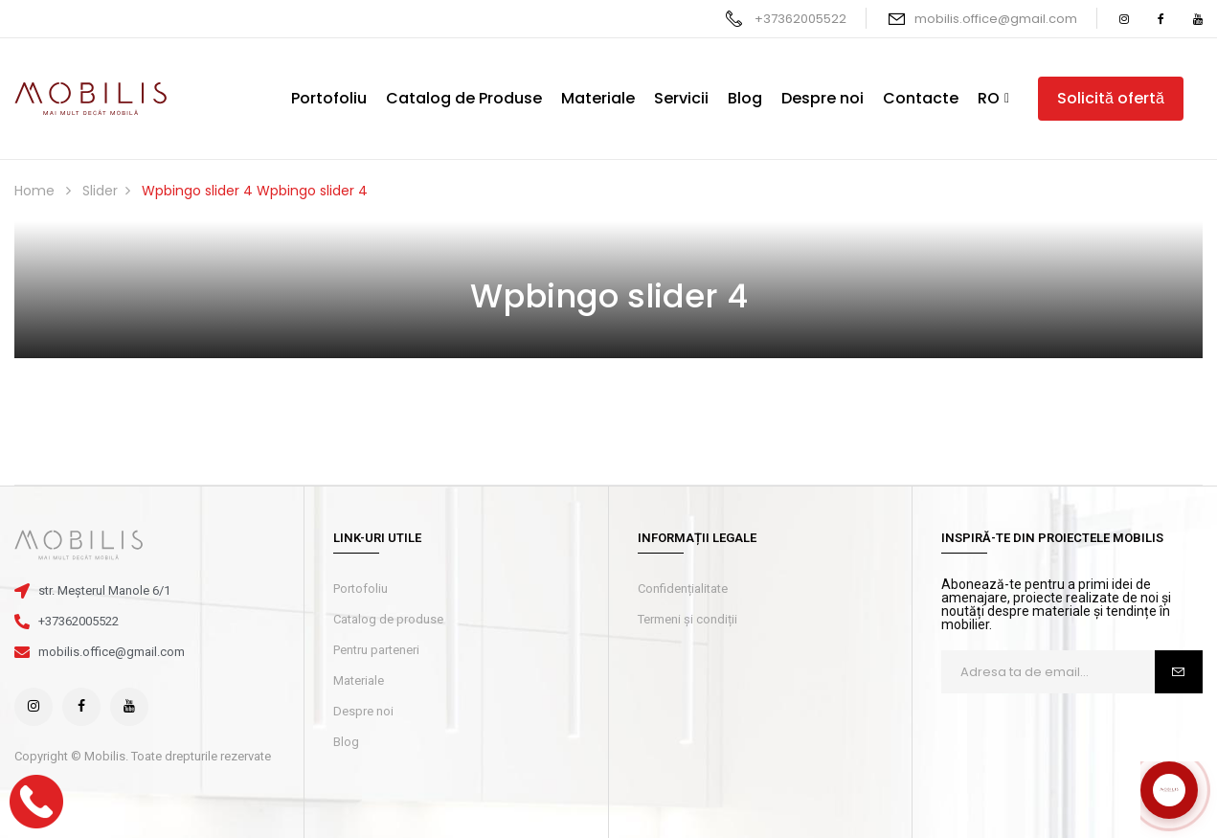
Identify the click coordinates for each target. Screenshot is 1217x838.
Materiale (358, 680)
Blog (346, 742)
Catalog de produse (388, 619)
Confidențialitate (683, 588)
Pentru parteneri (376, 650)
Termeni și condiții (687, 619)
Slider (100, 190)
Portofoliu (360, 588)
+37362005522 (800, 19)
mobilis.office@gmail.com (995, 19)
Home (34, 190)
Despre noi (363, 711)
